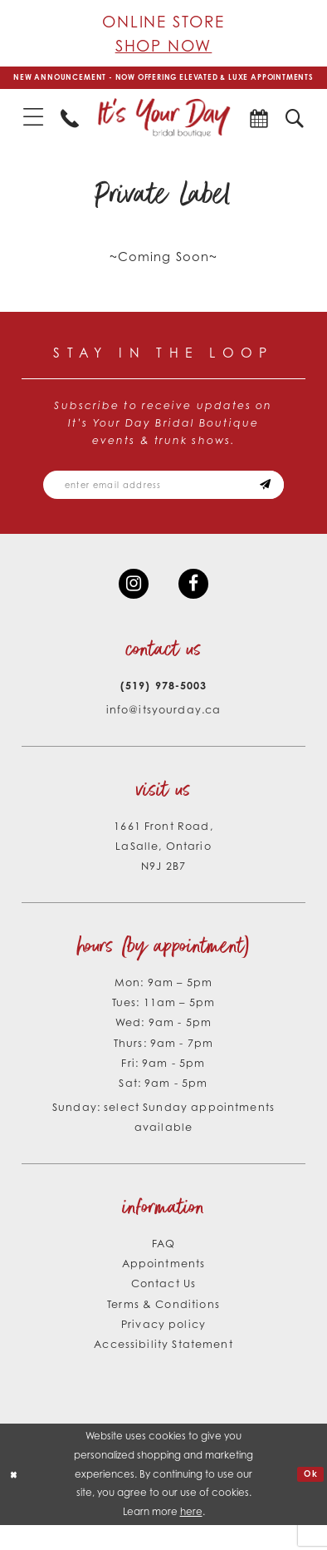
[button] (33, 131)
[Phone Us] (70, 131)
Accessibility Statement (163, 1368)
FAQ (163, 1268)
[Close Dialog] (15, 1499)
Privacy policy (163, 1348)
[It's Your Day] (163, 131)
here (191, 1536)
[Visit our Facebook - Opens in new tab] (195, 605)
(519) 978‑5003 (163, 710)
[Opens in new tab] (258, 131)
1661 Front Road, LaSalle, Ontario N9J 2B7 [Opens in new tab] (163, 870)
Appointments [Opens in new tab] (164, 1288)
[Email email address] (163, 502)
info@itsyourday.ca (164, 734)
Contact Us (163, 1308)
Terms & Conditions (163, 1328)
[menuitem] (33, 131)
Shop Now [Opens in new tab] (163, 45)
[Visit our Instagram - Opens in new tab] (131, 605)
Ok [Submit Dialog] (309, 1499)
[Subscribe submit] (283, 502)
